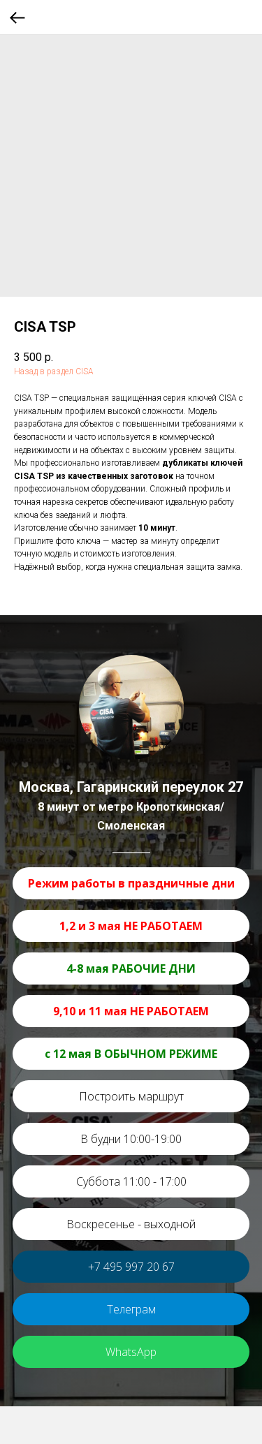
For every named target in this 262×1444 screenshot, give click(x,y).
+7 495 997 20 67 (131, 1266)
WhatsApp (131, 1352)
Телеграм (131, 1309)
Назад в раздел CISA (54, 371)
